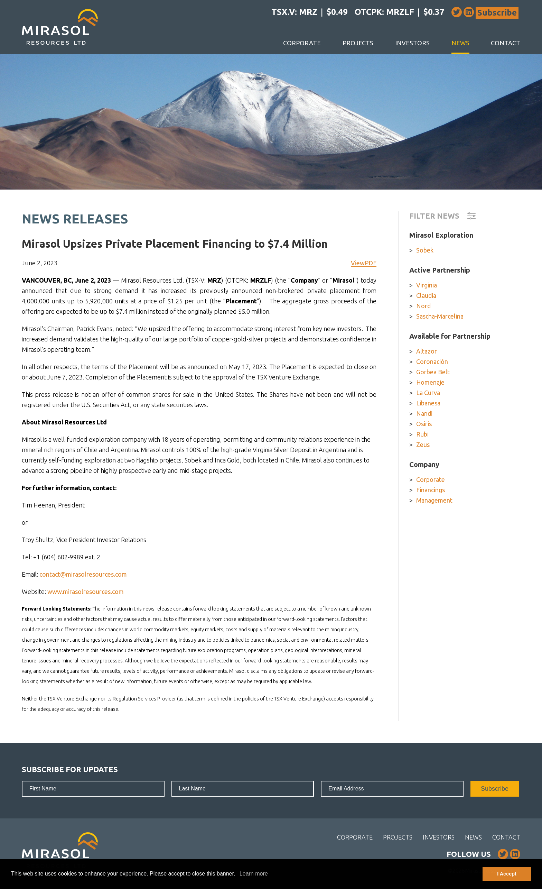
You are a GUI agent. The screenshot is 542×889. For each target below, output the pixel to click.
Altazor (426, 351)
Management (434, 500)
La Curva (428, 392)
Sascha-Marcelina (440, 316)
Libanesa (428, 403)
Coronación (432, 361)
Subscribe (497, 12)
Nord (423, 305)
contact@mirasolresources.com (83, 574)
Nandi (424, 413)
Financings (430, 489)
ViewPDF (363, 262)
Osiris (424, 423)
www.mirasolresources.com (85, 591)
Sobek (424, 250)
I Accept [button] (506, 874)
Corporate (302, 42)
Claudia (426, 295)
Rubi (422, 434)
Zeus (423, 444)
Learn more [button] (254, 874)
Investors (412, 42)
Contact (505, 42)
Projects (358, 42)
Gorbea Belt (433, 371)
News (460, 42)
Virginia (426, 285)
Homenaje (430, 382)
